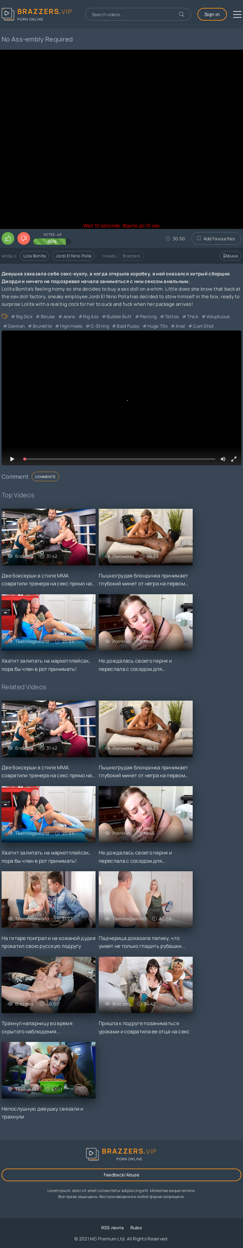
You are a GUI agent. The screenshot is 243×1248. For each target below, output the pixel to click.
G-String (99, 326)
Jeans (69, 316)
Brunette (42, 326)
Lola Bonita (34, 256)
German (16, 326)
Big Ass (90, 316)
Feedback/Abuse (121, 1175)
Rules (136, 1228)
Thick (192, 316)
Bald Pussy (128, 326)
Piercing (148, 316)
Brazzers (131, 256)
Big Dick (24, 316)
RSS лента (112, 1228)
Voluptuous (218, 316)
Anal (180, 326)
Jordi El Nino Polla (73, 256)
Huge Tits (157, 326)
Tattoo (172, 316)
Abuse (230, 256)
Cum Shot (203, 326)
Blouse (48, 316)
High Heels (71, 326)
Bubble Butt (119, 316)
